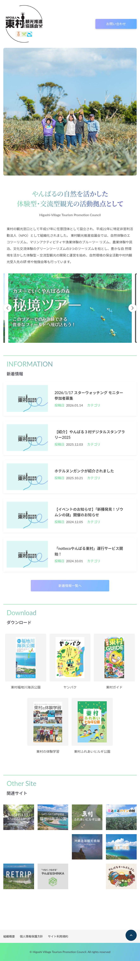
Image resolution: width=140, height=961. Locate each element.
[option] (70, 310)
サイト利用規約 (58, 936)
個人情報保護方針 (31, 936)
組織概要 (9, 936)
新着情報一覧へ (70, 587)
